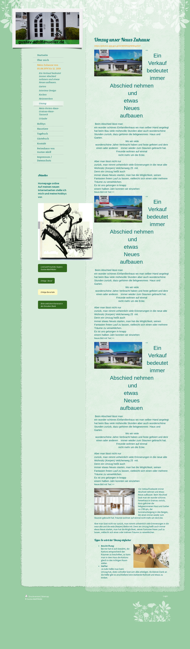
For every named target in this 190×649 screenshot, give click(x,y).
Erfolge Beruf (46, 280)
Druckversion (33, 596)
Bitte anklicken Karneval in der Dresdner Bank (52, 304)
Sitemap (45, 596)
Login (165, 596)
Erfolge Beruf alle (48, 292)
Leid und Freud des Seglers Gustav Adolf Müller (52, 268)
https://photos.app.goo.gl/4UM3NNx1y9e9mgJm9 (117, 45)
